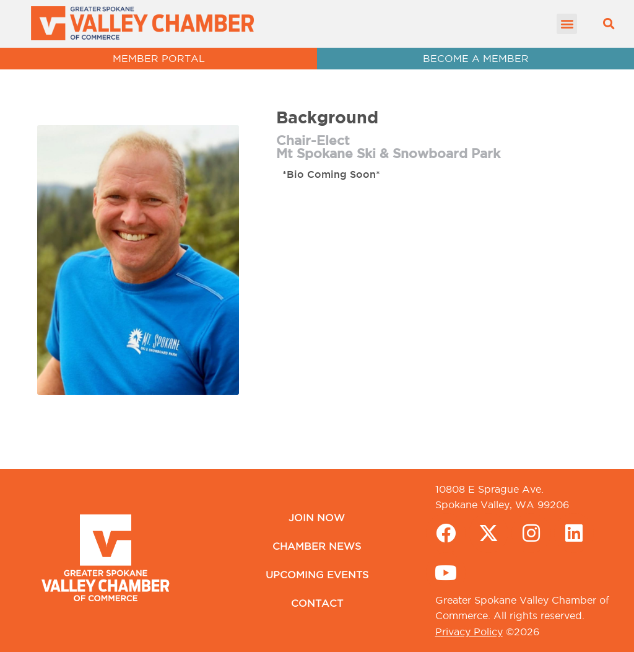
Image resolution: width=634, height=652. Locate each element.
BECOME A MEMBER (476, 58)
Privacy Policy (469, 631)
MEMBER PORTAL (159, 58)
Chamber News (316, 546)
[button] (567, 24)
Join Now (317, 517)
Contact (317, 603)
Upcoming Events (317, 574)
